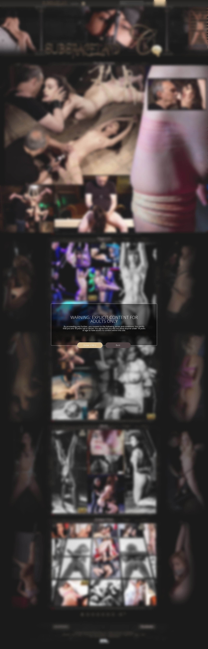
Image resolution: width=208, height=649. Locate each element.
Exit (118, 345)
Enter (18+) (90, 345)
